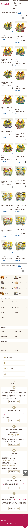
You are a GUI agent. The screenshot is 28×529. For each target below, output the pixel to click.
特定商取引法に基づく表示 (20, 515)
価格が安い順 (8, 12)
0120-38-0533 (14, 434)
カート (20, 5)
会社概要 (2, 515)
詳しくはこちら (12, 401)
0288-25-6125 (6, 457)
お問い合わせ (3, 518)
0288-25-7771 (6, 467)
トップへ (24, 525)
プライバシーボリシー (19, 518)
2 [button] (24, 17)
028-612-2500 (6, 462)
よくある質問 (3, 520)
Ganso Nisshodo (10, 523)
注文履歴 (15, 5)
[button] (26, 18)
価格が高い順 (14, 12)
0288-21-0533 (6, 398)
